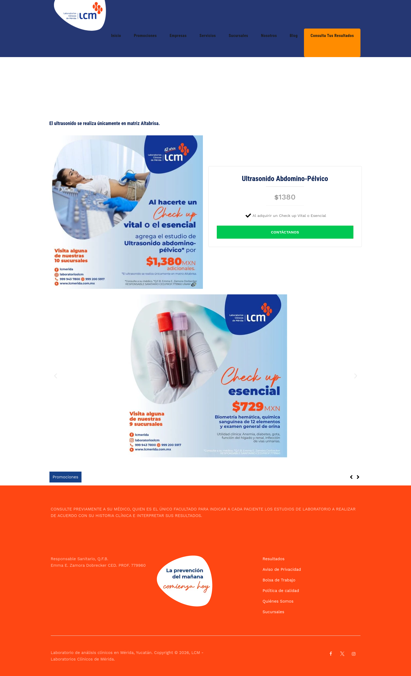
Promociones (186, 14)
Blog (303, 14)
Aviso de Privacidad (282, 569)
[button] (55, 376)
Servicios (236, 14)
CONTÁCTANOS (285, 232)
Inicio (163, 14)
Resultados (274, 558)
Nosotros (285, 14)
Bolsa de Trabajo (279, 580)
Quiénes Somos (278, 601)
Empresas (213, 14)
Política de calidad (281, 590)
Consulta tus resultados (335, 14)
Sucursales (260, 14)
